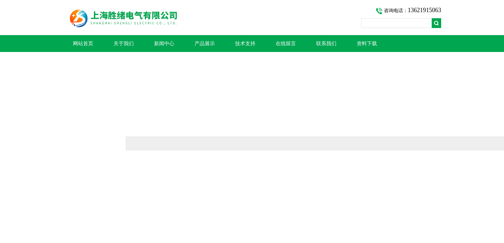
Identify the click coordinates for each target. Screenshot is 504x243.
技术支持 (245, 43)
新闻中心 (164, 43)
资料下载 (367, 43)
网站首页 (83, 43)
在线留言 (286, 43)
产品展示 (205, 43)
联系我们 (326, 43)
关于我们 (124, 43)
